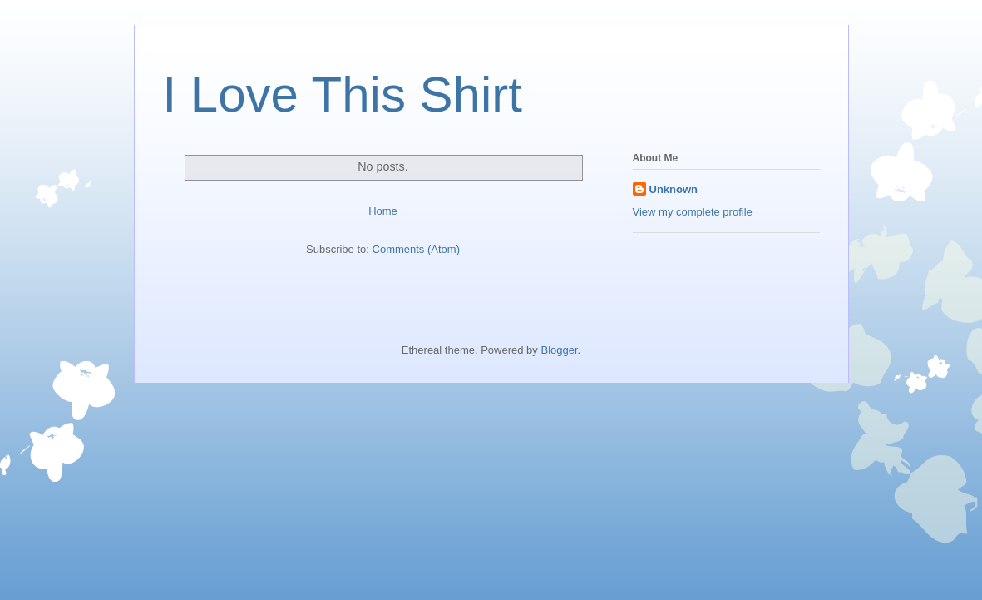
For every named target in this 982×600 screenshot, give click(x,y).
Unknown (673, 189)
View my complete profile (693, 212)
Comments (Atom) (416, 249)
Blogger (558, 350)
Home (382, 211)
